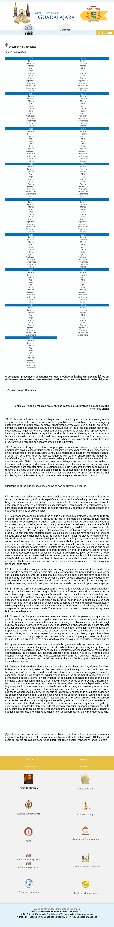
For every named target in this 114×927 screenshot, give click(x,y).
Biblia (30, 759)
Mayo (30, 71)
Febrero (31, 63)
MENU (104, 33)
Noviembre (31, 85)
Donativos (65, 30)
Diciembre (31, 88)
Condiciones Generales (68, 909)
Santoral (84, 766)
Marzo (31, 66)
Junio (31, 73)
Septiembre (30, 81)
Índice (31, 90)
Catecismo (84, 759)
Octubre (31, 83)
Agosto (31, 78)
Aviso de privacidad (44, 909)
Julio (31, 76)
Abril (31, 68)
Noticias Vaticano (30, 766)
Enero (31, 61)
